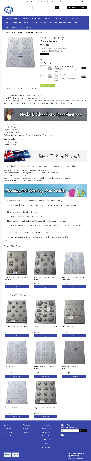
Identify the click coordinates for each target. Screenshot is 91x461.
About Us (70, 1)
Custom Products (31, 1)
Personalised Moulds (66, 22)
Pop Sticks (78, 22)
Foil (20, 22)
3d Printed (26, 18)
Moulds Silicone (37, 22)
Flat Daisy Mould (10, 366)
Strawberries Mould (11, 407)
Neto (81, 458)
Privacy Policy (46, 436)
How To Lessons (62, 1)
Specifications (19, 88)
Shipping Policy (46, 447)
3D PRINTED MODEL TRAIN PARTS (41, 18)
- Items (76, 7)
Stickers (14, 27)
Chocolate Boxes (69, 18)
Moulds (27, 22)
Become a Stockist (51, 1)
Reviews (32, 88)
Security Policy (46, 443)
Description (8, 88)
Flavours (14, 22)
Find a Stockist (41, 1)
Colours (78, 18)
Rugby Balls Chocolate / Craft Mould (45, 326)
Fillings (7, 22)
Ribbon (7, 27)
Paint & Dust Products (50, 22)
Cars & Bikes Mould (68, 326)
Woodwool (28, 27)
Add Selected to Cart (47, 85)
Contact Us (77, 1)
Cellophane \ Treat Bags (12, 18)
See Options (16, 287)
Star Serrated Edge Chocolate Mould (16, 326)
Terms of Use (46, 432)
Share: (44, 54)
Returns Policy (46, 439)
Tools (20, 27)
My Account (7, 428)
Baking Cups (57, 18)
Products (23, 1)
